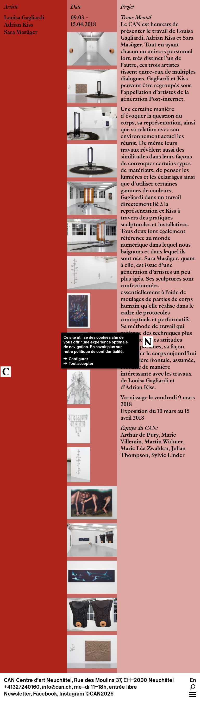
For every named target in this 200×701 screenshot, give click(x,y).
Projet (127, 7)
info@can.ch (57, 687)
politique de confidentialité (98, 351)
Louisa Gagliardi (24, 18)
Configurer (78, 358)
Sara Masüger (21, 32)
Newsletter (17, 693)
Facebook (45, 693)
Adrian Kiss (18, 25)
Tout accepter (81, 363)
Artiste (11, 7)
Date (76, 7)
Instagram (71, 693)
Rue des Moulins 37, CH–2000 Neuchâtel (124, 680)
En (193, 680)
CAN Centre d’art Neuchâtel (38, 680)
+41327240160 (22, 687)
